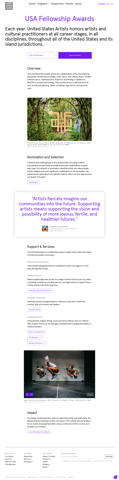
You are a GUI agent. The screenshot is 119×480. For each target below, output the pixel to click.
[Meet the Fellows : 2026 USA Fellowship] (75, 55)
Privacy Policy (61, 477)
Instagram (47, 464)
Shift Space (28, 462)
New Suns (28, 459)
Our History (9, 456)
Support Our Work (49, 456)
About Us (8, 459)
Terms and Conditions (46, 477)
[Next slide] (31, 394)
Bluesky (46, 467)
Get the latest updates (68, 453)
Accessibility (32, 477)
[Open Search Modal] (112, 3)
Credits (70, 477)
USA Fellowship (10, 464)
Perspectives (28, 456)
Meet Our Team (10, 462)
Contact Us (46, 459)
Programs (43, 3)
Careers (45, 462)
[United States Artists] (9, 6)
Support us (103, 3)
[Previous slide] (27, 394)
